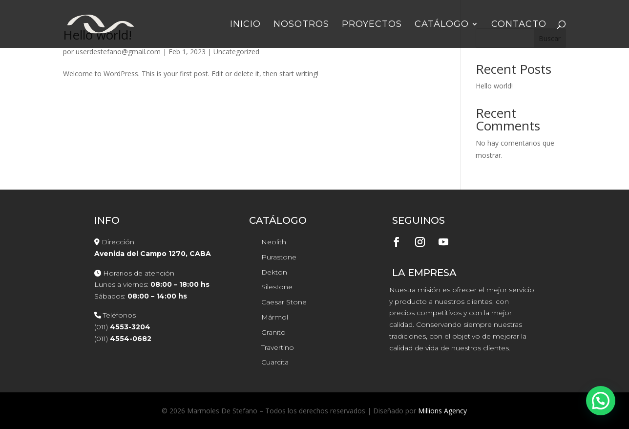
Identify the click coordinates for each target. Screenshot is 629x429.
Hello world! (494, 85)
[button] (600, 400)
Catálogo (442, 25)
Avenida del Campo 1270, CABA (152, 253)
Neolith (273, 241)
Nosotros (301, 25)
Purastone (278, 257)
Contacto (518, 25)
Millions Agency (442, 410)
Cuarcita (275, 362)
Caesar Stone (284, 302)
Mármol (274, 317)
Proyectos (372, 25)
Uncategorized (236, 51)
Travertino (277, 347)
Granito (273, 332)
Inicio (245, 25)
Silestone (277, 286)
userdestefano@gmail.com (118, 51)
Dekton (274, 272)
